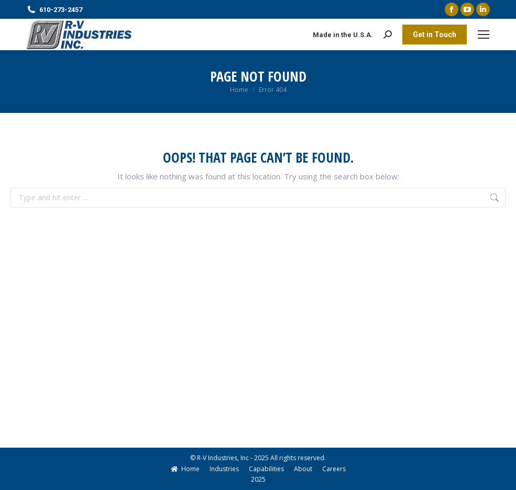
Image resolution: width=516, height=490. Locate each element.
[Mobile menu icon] (483, 34)
